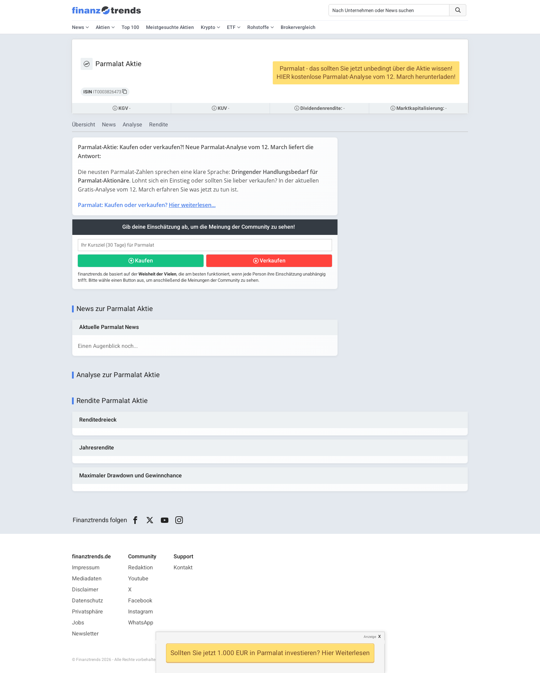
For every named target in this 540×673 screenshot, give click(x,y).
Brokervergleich (298, 27)
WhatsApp (140, 623)
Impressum (86, 567)
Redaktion (140, 567)
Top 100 (130, 27)
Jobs (78, 623)
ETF (231, 27)
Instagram (140, 612)
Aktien (103, 27)
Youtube (138, 578)
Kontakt (183, 567)
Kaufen (144, 261)
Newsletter (85, 634)
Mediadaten (87, 578)
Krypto (208, 27)
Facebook (140, 601)
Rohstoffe (258, 27)
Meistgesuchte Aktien (170, 27)
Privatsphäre (87, 612)
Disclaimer (85, 590)
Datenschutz (87, 601)
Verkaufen (272, 261)
